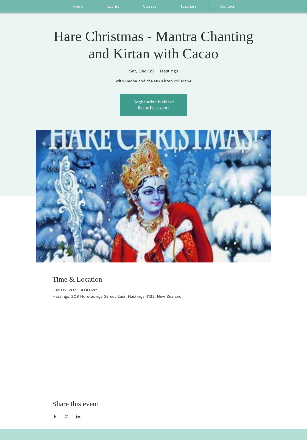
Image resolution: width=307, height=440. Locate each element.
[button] (188, 6)
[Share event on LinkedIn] (78, 416)
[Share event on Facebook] (55, 416)
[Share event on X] (66, 416)
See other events (153, 107)
